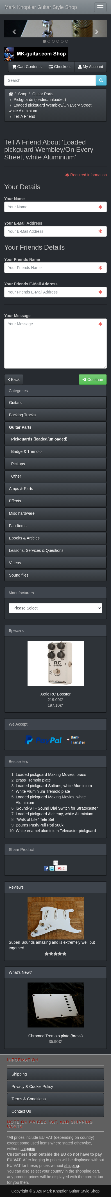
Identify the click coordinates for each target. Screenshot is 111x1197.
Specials (16, 630)
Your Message (17, 315)
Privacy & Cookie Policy (32, 1086)
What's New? (20, 972)
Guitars (15, 402)
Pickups (17, 464)
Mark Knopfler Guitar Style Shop (40, 7)
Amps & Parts (21, 488)
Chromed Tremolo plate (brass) (55, 1036)
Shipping (19, 1074)
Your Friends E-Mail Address (31, 284)
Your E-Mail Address (23, 223)
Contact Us (21, 1111)
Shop (23, 94)
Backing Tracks (22, 415)
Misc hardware (22, 513)
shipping (28, 1148)
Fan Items (17, 525)
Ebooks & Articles (24, 538)
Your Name (14, 199)
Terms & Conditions (29, 1099)
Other (15, 476)
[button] (12, 28)
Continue (92, 379)
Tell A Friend (24, 116)
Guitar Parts (42, 94)
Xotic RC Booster (55, 694)
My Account (90, 66)
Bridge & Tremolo (25, 451)
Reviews (16, 887)
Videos (15, 563)
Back (14, 379)
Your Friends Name (22, 259)
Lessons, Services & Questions (36, 550)
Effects (15, 501)
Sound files (18, 575)
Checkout (60, 66)
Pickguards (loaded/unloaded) (40, 99)
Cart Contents (27, 66)
